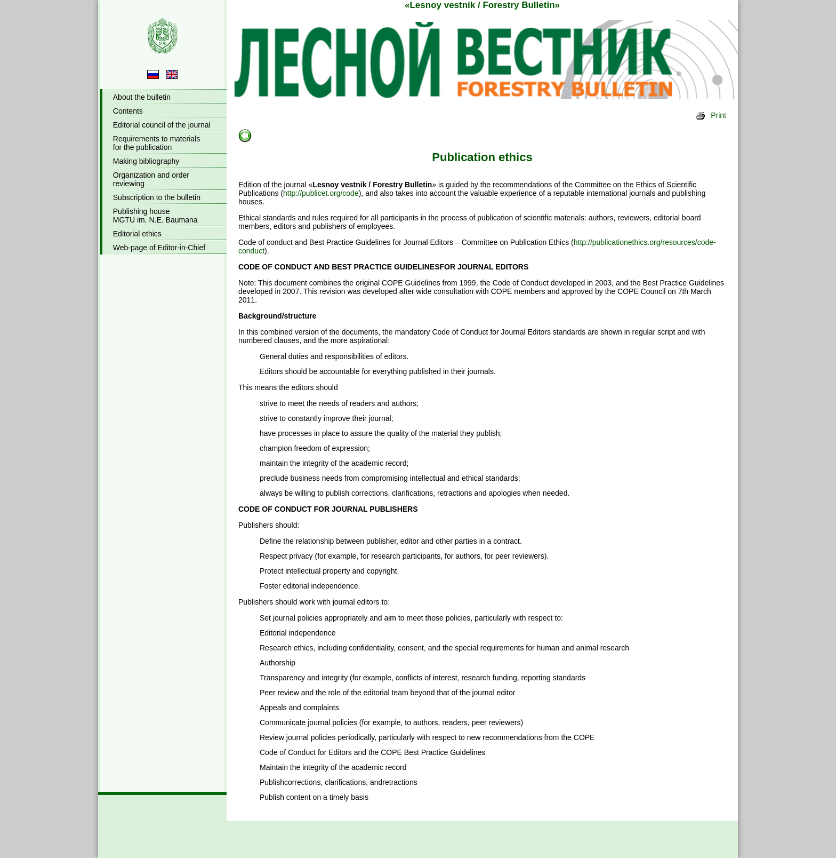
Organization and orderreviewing (151, 179)
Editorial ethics (137, 233)
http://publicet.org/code (321, 193)
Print (711, 115)
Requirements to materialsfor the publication (156, 143)
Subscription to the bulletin (156, 197)
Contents (128, 111)
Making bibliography (146, 161)
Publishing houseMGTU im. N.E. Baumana (155, 215)
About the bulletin (142, 97)
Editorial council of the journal (162, 125)
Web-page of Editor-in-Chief (159, 247)
